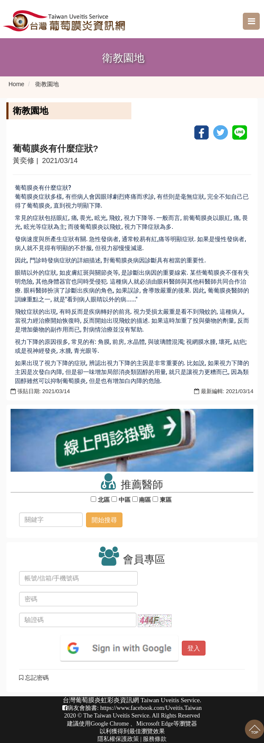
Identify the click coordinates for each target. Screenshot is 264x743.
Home (16, 84)
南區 (145, 499)
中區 (124, 499)
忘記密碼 (34, 677)
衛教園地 (47, 84)
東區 (165, 499)
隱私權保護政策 (118, 739)
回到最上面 (254, 729)
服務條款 (155, 739)
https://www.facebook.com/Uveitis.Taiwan (151, 708)
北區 (103, 499)
